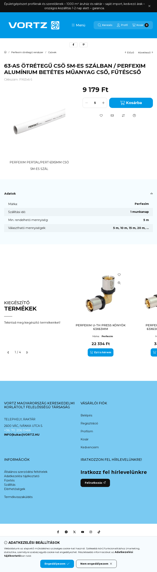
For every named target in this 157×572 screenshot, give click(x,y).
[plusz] (103, 103)
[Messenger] (66, 532)
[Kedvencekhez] (101, 115)
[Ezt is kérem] (100, 352)
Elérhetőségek (14, 489)
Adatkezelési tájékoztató (21, 476)
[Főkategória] (5, 52)
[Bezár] (149, 6)
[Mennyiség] (95, 103)
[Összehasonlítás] (123, 115)
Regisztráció (89, 423)
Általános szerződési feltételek (25, 472)
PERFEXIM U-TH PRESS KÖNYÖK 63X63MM (101, 327)
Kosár (85, 439)
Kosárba (131, 103)
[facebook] (73, 44)
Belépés (86, 415)
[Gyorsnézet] (119, 283)
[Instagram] (91, 532)
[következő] (27, 352)
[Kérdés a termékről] (134, 115)
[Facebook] (58, 532)
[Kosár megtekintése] (140, 25)
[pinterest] (84, 44)
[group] (112, 313)
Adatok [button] (10, 193)
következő (145, 52)
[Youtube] (82, 532)
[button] (78, 25)
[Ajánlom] (112, 115)
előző (129, 52)
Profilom (87, 431)
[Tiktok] (99, 532)
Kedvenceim (90, 447)
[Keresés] (105, 25)
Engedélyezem (57, 563)
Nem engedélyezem (96, 563)
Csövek (52, 52)
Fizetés (9, 480)
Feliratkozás (95, 482)
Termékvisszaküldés (18, 497)
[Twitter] (74, 532)
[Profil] (122, 25)
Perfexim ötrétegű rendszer (27, 52)
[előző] (8, 352)
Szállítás (9, 485)
